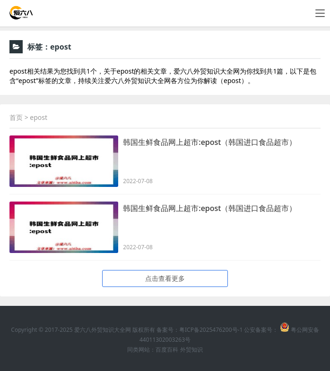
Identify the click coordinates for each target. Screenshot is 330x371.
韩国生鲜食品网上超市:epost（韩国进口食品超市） (209, 142)
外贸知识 (191, 350)
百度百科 (167, 350)
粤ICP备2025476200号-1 (211, 330)
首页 (16, 117)
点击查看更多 (165, 278)
